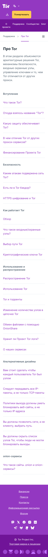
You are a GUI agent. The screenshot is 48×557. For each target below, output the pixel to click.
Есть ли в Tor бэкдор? (17, 187)
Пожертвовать (21, 14)
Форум (24, 513)
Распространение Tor (16, 278)
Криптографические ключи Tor (22, 254)
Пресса (24, 497)
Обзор (7, 219)
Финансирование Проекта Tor (22, 152)
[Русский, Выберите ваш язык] (16, 6)
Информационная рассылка (24, 508)
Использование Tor (15, 288)
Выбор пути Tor (12, 244)
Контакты (24, 502)
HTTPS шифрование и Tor (19, 198)
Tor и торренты (12, 299)
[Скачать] (7, 14)
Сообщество (32, 24)
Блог (43, 24)
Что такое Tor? (12, 102)
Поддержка (18, 24)
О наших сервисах (14, 349)
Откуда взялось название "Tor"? (23, 113)
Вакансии (24, 491)
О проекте (6, 25)
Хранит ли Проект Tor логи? (21, 339)
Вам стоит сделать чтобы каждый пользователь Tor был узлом (22, 374)
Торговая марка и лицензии (24, 544)
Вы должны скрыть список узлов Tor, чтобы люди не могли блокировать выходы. (23, 440)
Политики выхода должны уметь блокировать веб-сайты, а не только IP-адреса (24, 407)
